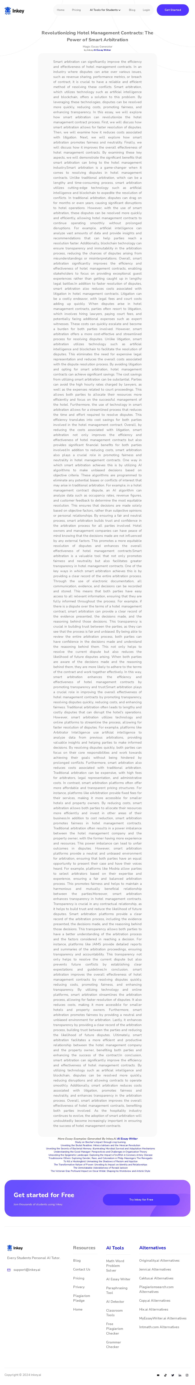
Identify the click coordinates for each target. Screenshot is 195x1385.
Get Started (173, 10)
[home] (14, 10)
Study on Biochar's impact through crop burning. (100, 1142)
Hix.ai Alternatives (153, 1311)
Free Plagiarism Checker (114, 1331)
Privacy (79, 1289)
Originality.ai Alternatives (159, 1263)
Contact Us (81, 1271)
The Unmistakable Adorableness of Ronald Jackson (100, 1167)
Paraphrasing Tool (117, 1292)
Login (146, 10)
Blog (132, 10)
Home (60, 10)
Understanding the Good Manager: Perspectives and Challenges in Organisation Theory (100, 1151)
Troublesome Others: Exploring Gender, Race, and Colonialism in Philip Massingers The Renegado (100, 1158)
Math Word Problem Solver (115, 1268)
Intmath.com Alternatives (159, 1329)
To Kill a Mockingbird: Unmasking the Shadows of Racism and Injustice (101, 1161)
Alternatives (152, 1250)
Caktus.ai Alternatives (156, 1280)
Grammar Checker (113, 1347)
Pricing (76, 10)
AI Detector (115, 1304)
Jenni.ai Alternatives (155, 1271)
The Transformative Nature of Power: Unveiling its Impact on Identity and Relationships (100, 1164)
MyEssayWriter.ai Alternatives (162, 1320)
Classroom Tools (114, 1315)
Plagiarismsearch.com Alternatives (156, 1291)
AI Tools (115, 1250)
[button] (105, 11)
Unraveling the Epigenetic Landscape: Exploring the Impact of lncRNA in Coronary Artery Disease (101, 1155)
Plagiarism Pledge (81, 1300)
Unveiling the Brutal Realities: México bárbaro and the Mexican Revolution (100, 1145)
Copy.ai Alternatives (154, 1303)
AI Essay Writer (102, 50)
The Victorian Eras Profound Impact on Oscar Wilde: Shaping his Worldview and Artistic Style (100, 1171)
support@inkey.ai (27, 1272)
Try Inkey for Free (141, 1199)
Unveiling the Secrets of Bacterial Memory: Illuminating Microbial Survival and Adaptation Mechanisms (100, 1148)
